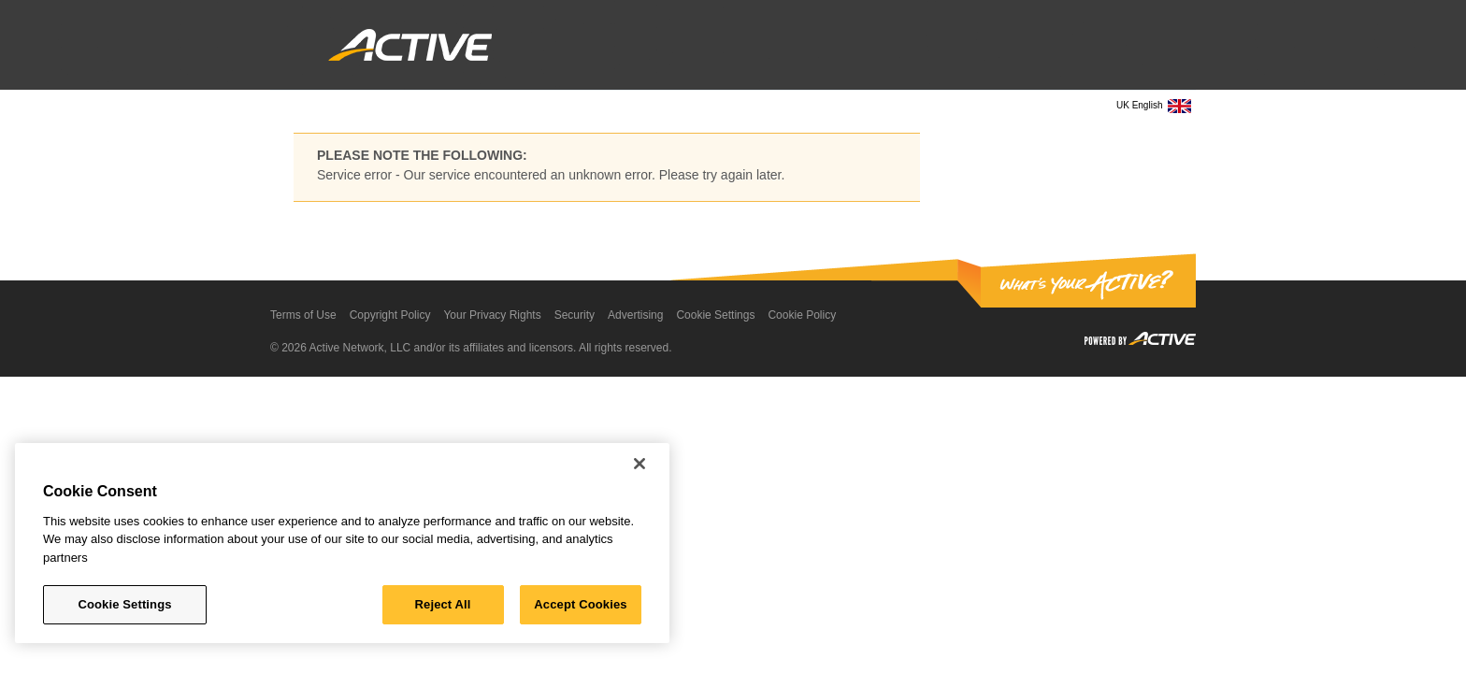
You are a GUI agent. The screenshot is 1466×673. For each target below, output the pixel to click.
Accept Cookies (580, 604)
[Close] (639, 463)
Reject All (443, 604)
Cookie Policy (802, 315)
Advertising (635, 315)
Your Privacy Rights (491, 315)
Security (574, 315)
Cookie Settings (715, 315)
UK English (1153, 106)
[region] (342, 543)
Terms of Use (303, 315)
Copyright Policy (390, 315)
